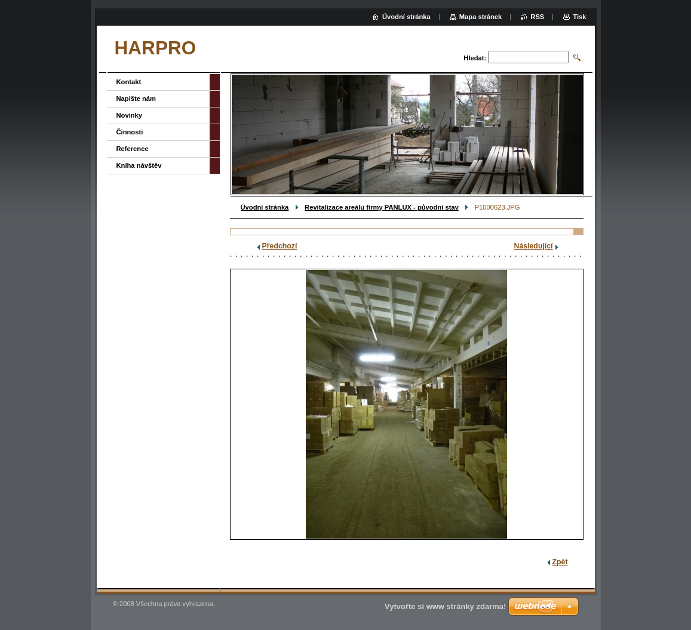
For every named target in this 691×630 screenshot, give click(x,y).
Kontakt (129, 81)
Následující (533, 246)
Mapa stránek (480, 16)
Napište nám (136, 98)
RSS (537, 16)
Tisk (579, 16)
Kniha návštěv (139, 165)
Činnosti (129, 132)
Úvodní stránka (265, 207)
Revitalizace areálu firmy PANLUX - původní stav (382, 207)
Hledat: (474, 58)
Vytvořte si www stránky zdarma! (445, 606)
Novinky (129, 115)
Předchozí (279, 246)
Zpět (560, 562)
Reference (132, 148)
